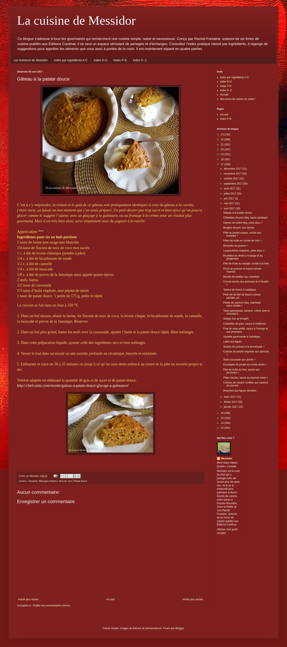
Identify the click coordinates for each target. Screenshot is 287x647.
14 (222, 422)
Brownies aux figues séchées (239, 390)
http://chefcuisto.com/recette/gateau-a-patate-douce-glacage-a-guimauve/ (73, 385)
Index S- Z (140, 60)
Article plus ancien (192, 599)
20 (222, 149)
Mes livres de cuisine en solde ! (238, 99)
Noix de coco (65, 481)
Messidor (226, 458)
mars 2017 (230, 396)
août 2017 (230, 188)
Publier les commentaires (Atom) (51, 605)
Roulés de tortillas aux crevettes (241, 276)
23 (222, 134)
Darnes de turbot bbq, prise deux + (243, 222)
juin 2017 (229, 198)
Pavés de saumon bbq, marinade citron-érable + (242, 304)
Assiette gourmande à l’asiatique (241, 336)
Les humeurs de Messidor (31, 60)
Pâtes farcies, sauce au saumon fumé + (245, 377)
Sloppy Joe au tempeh (236, 318)
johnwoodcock (153, 628)
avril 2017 (230, 208)
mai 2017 (229, 203)
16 (222, 412)
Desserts (33, 481)
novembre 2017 (233, 173)
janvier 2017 (231, 406)
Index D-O (100, 60)
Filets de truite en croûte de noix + (242, 240)
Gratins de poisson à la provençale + (244, 346)
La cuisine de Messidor (76, 20)
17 (222, 164)
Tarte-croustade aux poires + (239, 359)
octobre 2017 (231, 178)
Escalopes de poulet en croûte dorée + (245, 364)
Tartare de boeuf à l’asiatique (239, 289)
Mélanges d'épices (48, 481)
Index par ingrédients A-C (71, 60)
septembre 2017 (233, 183)
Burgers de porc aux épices (238, 227)
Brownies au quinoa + (235, 245)
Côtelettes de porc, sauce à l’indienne (244, 323)
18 (222, 159)
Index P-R (120, 60)
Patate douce (80, 481)
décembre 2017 (233, 168)
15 (222, 418)
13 (222, 427)
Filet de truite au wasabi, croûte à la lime (246, 263)
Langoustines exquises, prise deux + (243, 250)
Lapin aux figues (232, 341)
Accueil (110, 599)
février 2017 (231, 401)
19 (222, 154)
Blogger (179, 628)
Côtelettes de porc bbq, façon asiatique (245, 217)
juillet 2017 (230, 193)
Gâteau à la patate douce (237, 212)
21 (222, 144)
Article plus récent (28, 599)
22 (222, 139)
